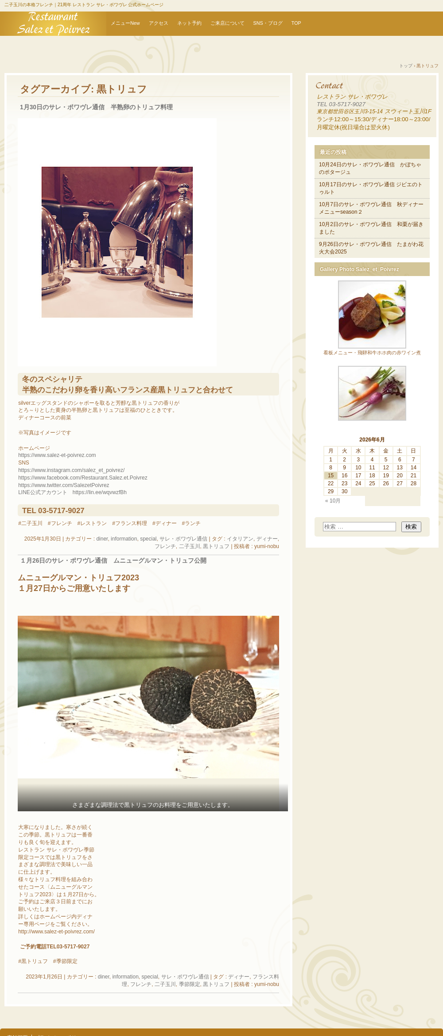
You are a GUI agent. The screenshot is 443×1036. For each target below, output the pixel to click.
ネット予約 (189, 23)
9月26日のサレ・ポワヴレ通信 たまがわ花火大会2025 (371, 248)
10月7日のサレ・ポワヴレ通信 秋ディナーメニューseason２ (371, 208)
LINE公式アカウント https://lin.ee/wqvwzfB (71, 492)
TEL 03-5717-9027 (341, 104)
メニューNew (125, 23)
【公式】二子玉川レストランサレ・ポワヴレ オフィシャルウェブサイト (53, 24)
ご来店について (227, 23)
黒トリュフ (216, 546)
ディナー (267, 539)
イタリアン (240, 539)
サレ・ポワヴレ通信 (183, 539)
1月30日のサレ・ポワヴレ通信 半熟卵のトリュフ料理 (96, 107)
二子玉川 (189, 546)
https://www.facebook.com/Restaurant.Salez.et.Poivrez (82, 478)
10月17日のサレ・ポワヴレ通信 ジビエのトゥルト (371, 188)
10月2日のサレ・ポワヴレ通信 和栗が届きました (371, 228)
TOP (296, 23)
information (124, 539)
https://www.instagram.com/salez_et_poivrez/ (71, 470)
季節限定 (189, 984)
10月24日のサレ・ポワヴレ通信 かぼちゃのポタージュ (370, 168)
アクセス (158, 23)
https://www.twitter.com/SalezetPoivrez (63, 485)
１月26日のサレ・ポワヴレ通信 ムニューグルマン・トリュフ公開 (113, 560)
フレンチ (165, 546)
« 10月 (333, 501)
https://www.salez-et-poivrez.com (57, 455)
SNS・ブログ (268, 23)
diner (102, 539)
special (148, 539)
